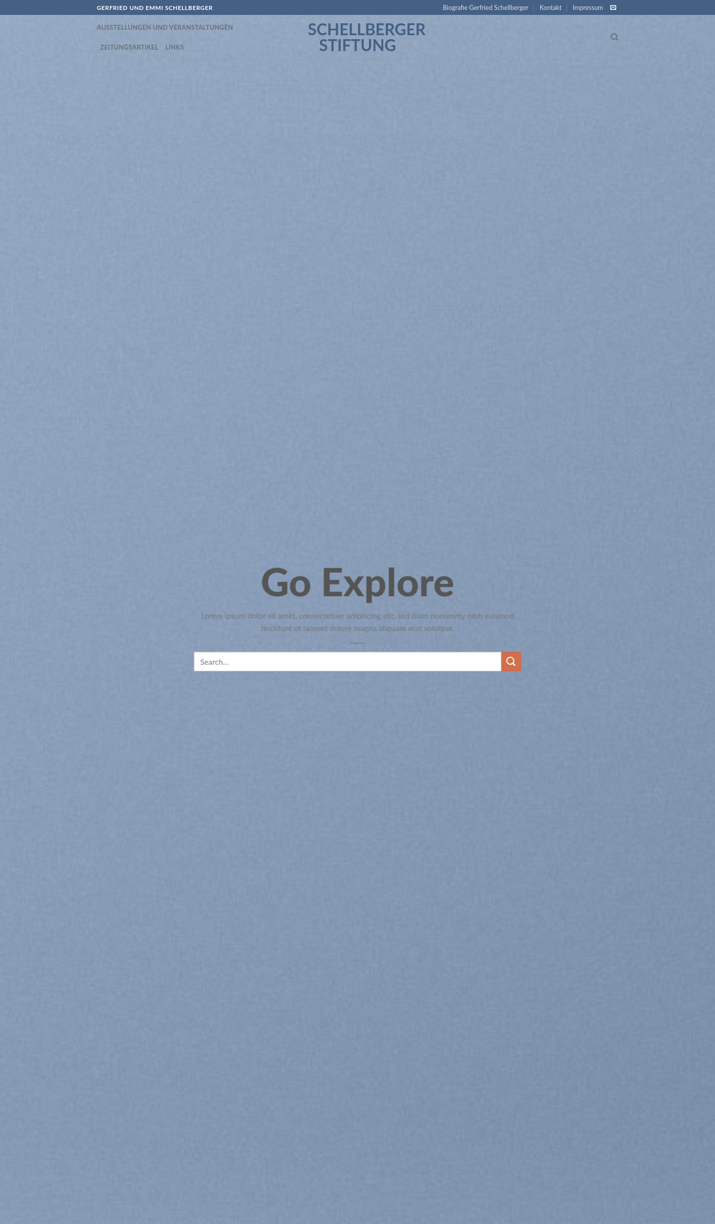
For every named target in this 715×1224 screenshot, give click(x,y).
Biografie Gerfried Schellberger (486, 7)
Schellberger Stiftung (357, 37)
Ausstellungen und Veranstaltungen (165, 27)
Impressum (588, 7)
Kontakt (551, 7)
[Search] (614, 37)
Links (174, 47)
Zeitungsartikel (129, 47)
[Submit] (511, 672)
